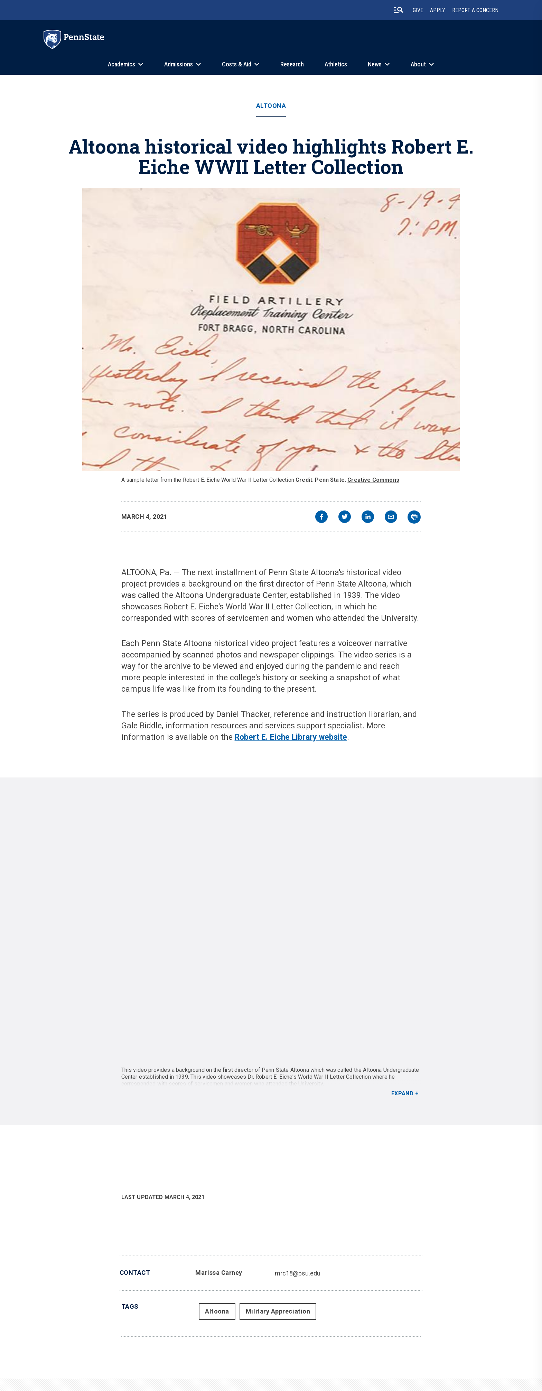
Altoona (271, 105)
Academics (121, 64)
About (418, 64)
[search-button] (398, 10)
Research (292, 64)
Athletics (336, 64)
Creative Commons (373, 480)
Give (418, 10)
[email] (391, 517)
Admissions (178, 64)
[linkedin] (368, 517)
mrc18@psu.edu (297, 1273)
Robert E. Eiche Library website (291, 737)
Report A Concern (475, 10)
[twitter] (344, 517)
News (375, 64)
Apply (437, 10)
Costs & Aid (236, 64)
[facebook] (321, 517)
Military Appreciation (278, 1311)
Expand (402, 1093)
